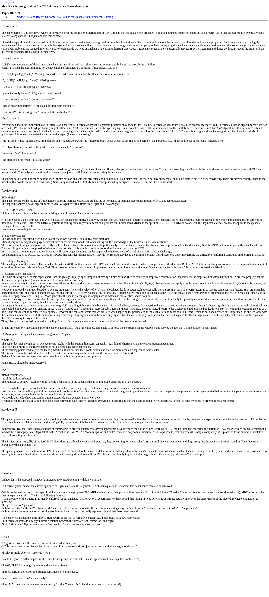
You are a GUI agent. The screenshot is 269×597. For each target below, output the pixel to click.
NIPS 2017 (7, 2)
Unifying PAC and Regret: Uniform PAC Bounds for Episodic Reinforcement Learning (64, 16)
